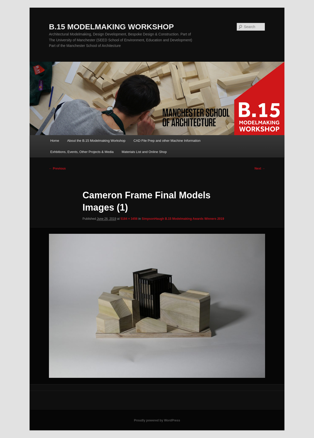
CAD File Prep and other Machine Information (167, 141)
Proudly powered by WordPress (157, 420)
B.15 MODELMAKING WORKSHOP (111, 26)
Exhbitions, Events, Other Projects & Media (82, 152)
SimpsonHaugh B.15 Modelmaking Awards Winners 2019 (183, 219)
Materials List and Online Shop (144, 152)
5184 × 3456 (129, 219)
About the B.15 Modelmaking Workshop (96, 141)
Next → (260, 168)
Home (54, 141)
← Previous (57, 168)
